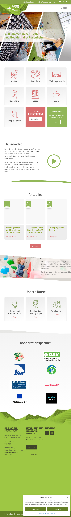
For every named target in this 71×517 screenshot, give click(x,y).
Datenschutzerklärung (44, 513)
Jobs (54, 2)
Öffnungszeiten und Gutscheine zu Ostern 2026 (13, 230)
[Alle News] (35, 246)
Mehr (14, 317)
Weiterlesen (11, 237)
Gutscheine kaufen (27, 2)
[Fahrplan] (33, 454)
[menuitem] (60, 2)
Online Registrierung (44, 2)
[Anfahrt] (31, 447)
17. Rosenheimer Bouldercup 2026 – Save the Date (35, 230)
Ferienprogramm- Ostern (56, 229)
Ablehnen (58, 509)
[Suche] (60, 8)
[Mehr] (57, 122)
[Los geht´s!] (35, 119)
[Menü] (64, 8)
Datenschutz (9, 514)
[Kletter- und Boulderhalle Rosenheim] (11, 8)
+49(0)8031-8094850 (10, 442)
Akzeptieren (35, 509)
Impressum (52, 513)
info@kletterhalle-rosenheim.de (11, 453)
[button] (67, 497)
